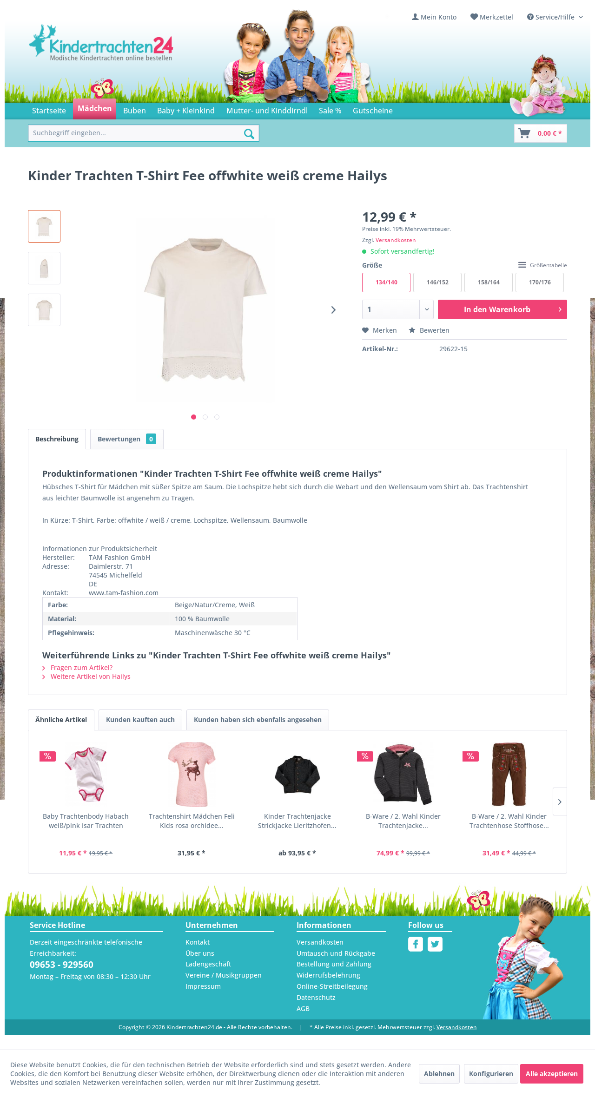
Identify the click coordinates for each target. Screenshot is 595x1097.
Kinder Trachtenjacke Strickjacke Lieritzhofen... (297, 821)
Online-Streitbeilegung (332, 986)
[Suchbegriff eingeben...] (143, 133)
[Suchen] (249, 134)
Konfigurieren (491, 1073)
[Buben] (134, 109)
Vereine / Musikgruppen (223, 975)
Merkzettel (496, 17)
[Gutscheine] (373, 109)
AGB (303, 1008)
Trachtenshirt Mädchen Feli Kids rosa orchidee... (192, 821)
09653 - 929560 (61, 965)
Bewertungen (127, 439)
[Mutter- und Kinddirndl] (267, 109)
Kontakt (197, 942)
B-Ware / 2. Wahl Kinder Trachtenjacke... (403, 821)
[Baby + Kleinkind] (186, 109)
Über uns (199, 953)
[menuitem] (434, 17)
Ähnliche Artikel (61, 719)
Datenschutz (316, 997)
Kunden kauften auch (140, 719)
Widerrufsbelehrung (328, 975)
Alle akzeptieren (552, 1073)
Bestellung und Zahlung (334, 963)
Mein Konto (438, 17)
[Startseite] (49, 109)
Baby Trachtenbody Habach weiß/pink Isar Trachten (86, 821)
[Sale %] (330, 109)
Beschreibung (57, 438)
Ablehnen (439, 1073)
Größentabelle (542, 265)
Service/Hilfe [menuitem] (551, 17)
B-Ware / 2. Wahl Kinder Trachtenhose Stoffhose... (509, 821)
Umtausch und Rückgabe (336, 953)
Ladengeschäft (208, 963)
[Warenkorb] (540, 133)
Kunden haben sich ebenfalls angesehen (258, 719)
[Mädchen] (94, 109)
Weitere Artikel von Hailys (86, 676)
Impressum (203, 986)
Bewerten (429, 330)
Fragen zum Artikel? (77, 667)
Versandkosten (396, 240)
